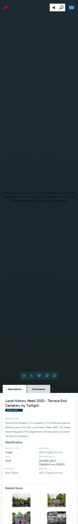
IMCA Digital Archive (50, 452)
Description (15, 389)
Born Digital (11, 472)
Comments (38, 389)
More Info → (14, 410)
